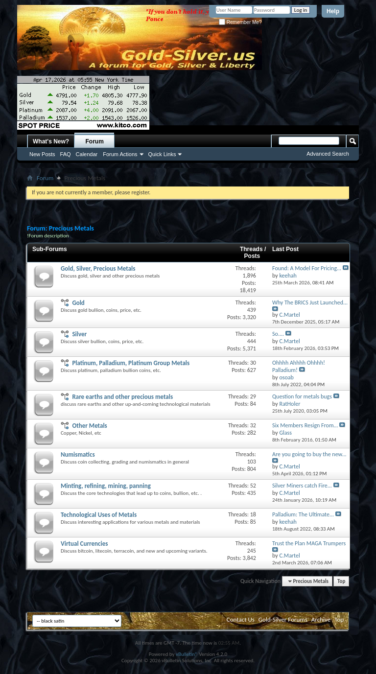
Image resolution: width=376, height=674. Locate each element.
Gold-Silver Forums (282, 619)
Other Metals (89, 425)
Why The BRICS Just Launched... (310, 302)
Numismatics (78, 454)
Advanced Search (327, 154)
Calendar (87, 154)
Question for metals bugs (302, 396)
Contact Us (241, 619)
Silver (79, 334)
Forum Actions (120, 154)
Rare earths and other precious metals (122, 396)
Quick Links (162, 154)
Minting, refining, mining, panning (106, 485)
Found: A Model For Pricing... (306, 268)
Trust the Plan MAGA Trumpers (309, 543)
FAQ (65, 154)
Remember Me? (240, 22)
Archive (320, 619)
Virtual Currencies (84, 543)
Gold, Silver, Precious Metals (98, 268)
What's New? (51, 141)
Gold (78, 302)
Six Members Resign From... (305, 425)
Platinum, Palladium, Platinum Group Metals (130, 363)
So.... (278, 333)
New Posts (42, 154)
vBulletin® (187, 654)
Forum (95, 141)
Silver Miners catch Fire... (302, 485)
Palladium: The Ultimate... (303, 514)
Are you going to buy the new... (309, 454)
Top (341, 581)
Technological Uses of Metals (99, 514)
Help (333, 11)
